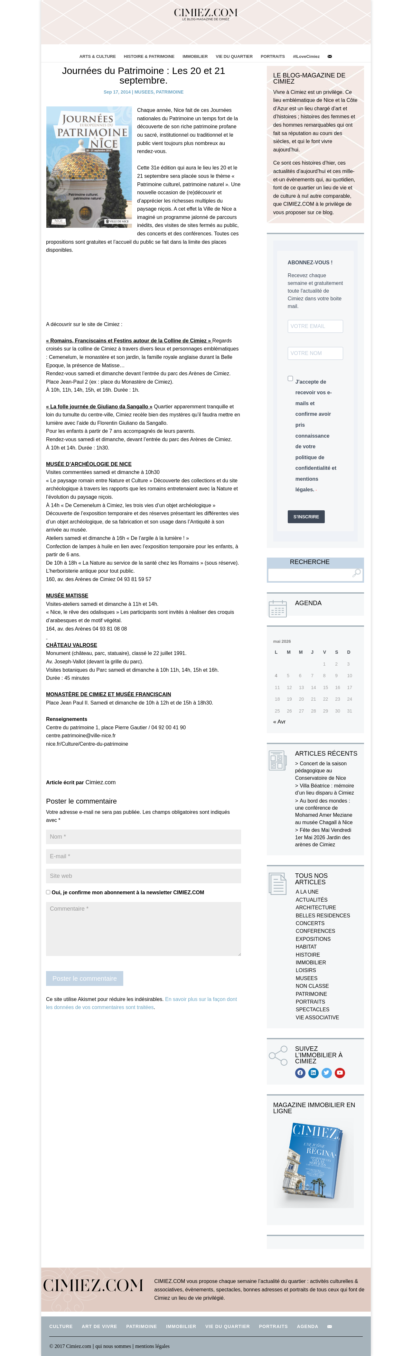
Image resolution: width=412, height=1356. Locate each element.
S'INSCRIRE (306, 516)
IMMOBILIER (195, 56)
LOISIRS (306, 970)
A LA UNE (307, 892)
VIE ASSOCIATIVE (317, 1017)
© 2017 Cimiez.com (70, 1346)
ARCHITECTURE (316, 907)
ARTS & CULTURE (98, 56)
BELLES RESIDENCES (323, 915)
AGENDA (308, 1326)
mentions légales (152, 1346)
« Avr (279, 722)
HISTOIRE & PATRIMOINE (149, 56)
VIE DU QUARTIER (234, 56)
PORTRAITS (273, 56)
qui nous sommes (113, 1346)
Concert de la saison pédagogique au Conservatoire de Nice (321, 771)
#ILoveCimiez (306, 56)
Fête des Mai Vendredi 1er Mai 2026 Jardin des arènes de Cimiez (323, 837)
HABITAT (306, 947)
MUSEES (144, 92)
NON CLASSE (312, 986)
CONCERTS (310, 923)
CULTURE (61, 1326)
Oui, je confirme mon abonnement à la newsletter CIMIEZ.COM (125, 892)
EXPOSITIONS (313, 939)
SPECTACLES (313, 1009)
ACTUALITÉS (312, 900)
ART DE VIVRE (99, 1326)
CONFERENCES (315, 931)
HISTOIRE (308, 955)
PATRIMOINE (170, 92)
